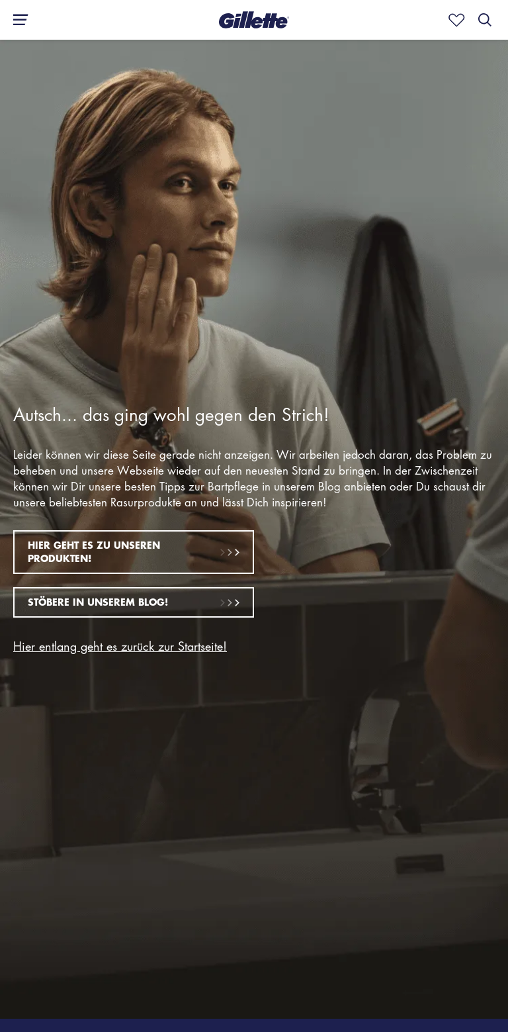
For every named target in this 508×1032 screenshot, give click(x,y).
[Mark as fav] (454, 19)
